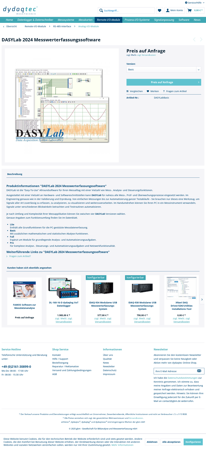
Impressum (109, 374)
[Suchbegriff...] (126, 10)
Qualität (107, 358)
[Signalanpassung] (164, 20)
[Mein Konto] (174, 10)
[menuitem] (126, 10)
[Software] (184, 20)
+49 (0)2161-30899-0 (16, 367)
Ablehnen (152, 441)
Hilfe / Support (60, 358)
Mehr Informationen (122, 444)
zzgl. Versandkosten (146, 55)
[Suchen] (101, 10)
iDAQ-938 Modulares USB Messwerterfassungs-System (142, 305)
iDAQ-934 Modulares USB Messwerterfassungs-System (103, 305)
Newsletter (109, 366)
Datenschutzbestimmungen (183, 377)
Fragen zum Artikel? (18, 256)
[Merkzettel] (159, 10)
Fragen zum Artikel (175, 91)
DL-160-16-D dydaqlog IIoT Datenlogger (63, 304)
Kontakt (56, 354)
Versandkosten (64, 321)
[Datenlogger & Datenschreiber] (35, 20)
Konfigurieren (193, 441)
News (106, 362)
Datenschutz (110, 370)
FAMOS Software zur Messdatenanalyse (24, 306)
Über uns (108, 354)
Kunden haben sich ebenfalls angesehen (29, 267)
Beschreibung (14, 174)
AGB (54, 374)
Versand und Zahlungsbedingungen (71, 370)
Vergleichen (134, 91)
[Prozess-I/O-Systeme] (137, 20)
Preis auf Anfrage (175, 82)
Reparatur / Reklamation (65, 366)
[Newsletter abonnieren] (199, 371)
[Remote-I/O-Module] (108, 20)
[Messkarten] (85, 20)
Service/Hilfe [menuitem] (193, 2)
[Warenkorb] (195, 10)
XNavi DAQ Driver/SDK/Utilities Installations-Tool (181, 305)
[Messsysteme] (65, 20)
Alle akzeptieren (171, 441)
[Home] (9, 20)
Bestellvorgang (60, 362)
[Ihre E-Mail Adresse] (174, 371)
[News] (197, 20)
